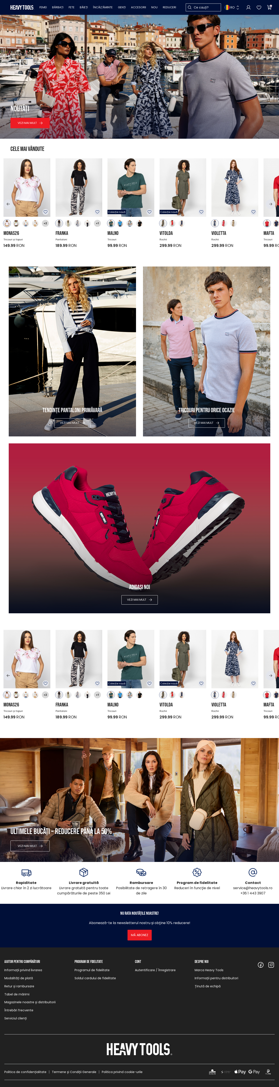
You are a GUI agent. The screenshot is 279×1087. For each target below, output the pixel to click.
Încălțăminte (103, 7)
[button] (8, 204)
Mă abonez (139, 935)
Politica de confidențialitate (25, 1071)
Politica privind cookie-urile (122, 1071)
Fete (72, 7)
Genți (122, 7)
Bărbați (57, 7)
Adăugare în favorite (46, 212)
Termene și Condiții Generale (74, 1071)
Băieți (84, 7)
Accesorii (138, 7)
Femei (43, 7)
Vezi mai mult (27, 123)
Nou (154, 7)
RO (230, 7)
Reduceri (169, 7)
